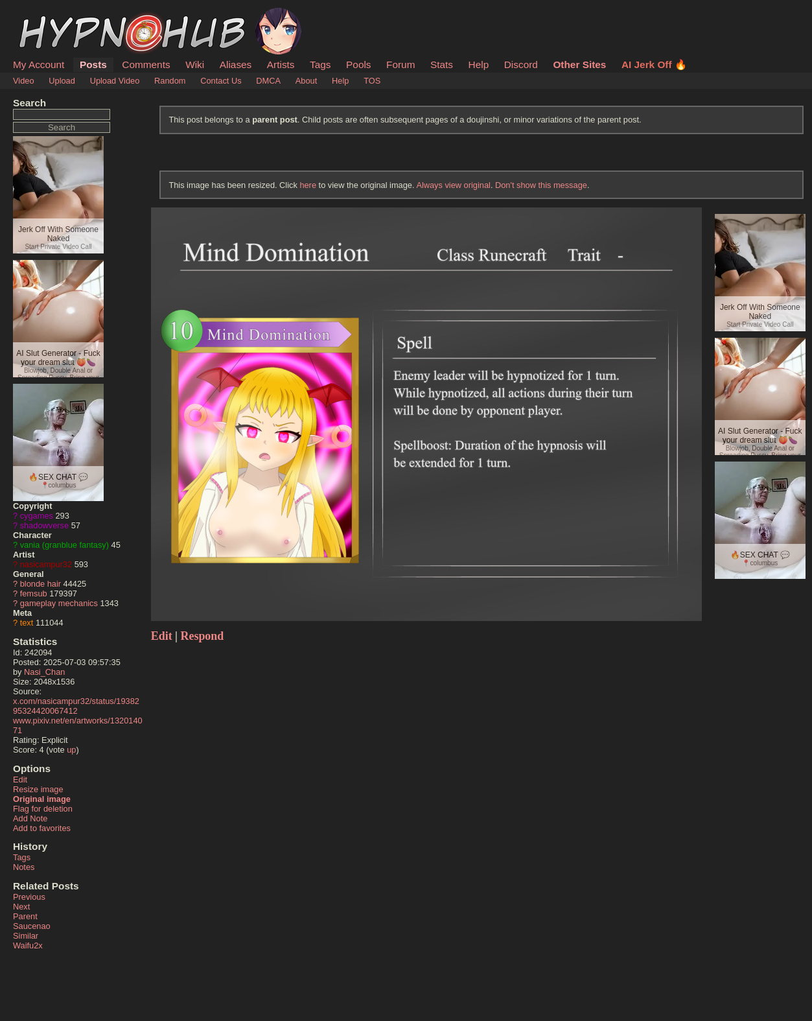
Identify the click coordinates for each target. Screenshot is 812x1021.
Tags (320, 64)
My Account (38, 64)
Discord (521, 64)
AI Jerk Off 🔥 (654, 64)
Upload (62, 81)
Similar (25, 936)
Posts (93, 64)
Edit (20, 779)
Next (21, 906)
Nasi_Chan (44, 672)
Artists (281, 64)
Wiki (194, 64)
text (27, 623)
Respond (202, 635)
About (306, 81)
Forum (400, 64)
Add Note (30, 818)
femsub (33, 593)
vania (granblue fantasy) (64, 545)
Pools (358, 64)
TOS (372, 81)
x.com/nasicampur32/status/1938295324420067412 (76, 706)
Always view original (453, 185)
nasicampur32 (46, 564)
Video (23, 81)
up (71, 750)
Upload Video (115, 81)
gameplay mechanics (59, 603)
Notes (23, 867)
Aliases (236, 64)
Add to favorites (42, 828)
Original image (42, 799)
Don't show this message (541, 185)
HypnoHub (48, 14)
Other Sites (579, 64)
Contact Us (220, 81)
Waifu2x (28, 945)
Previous (29, 897)
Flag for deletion (43, 809)
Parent (25, 916)
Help (479, 64)
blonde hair (40, 584)
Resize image (38, 789)
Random (169, 81)
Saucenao (32, 926)
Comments (146, 64)
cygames (36, 516)
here (307, 185)
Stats (441, 64)
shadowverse (44, 525)
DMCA (268, 81)
